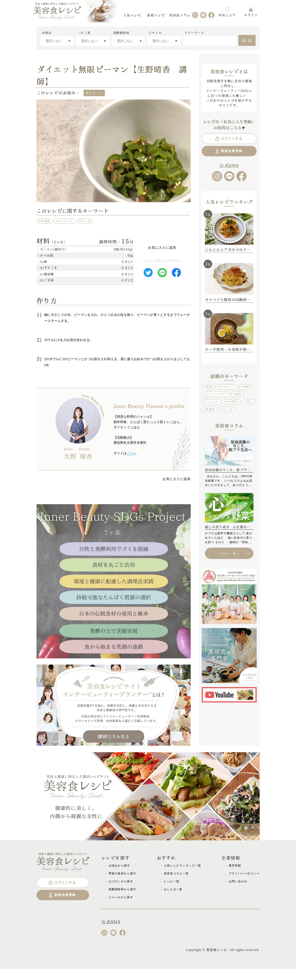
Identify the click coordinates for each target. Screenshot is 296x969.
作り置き (232, 401)
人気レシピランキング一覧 (182, 865)
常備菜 (45, 221)
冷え (249, 401)
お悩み (47, 32)
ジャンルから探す (121, 897)
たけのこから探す (121, 881)
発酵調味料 (121, 32)
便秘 (246, 386)
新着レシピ (156, 15)
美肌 (209, 386)
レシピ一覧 (171, 881)
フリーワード (194, 32)
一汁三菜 (83, 32)
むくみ (86, 221)
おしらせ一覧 (173, 889)
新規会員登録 (228, 151)
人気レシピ (132, 15)
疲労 (239, 394)
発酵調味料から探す (123, 889)
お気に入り (227, 12)
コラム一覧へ (234, 553)
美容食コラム (179, 15)
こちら (132, 453)
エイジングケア (217, 394)
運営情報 (235, 865)
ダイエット (65, 221)
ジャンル (155, 32)
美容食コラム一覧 (176, 873)
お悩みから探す (119, 865)
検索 (247, 40)
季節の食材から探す (123, 873)
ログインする (228, 138)
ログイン (251, 12)
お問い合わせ (238, 881)
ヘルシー (212, 401)
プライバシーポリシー (244, 873)
